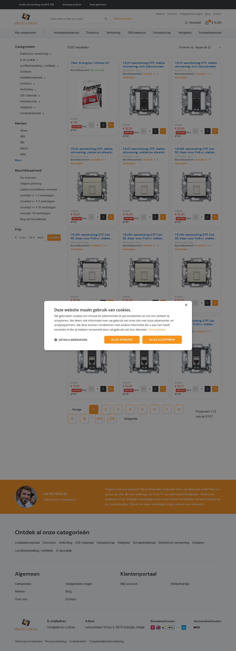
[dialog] (118, 325)
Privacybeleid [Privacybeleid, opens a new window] (156, 329)
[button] (70, 340)
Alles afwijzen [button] (121, 339)
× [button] (186, 305)
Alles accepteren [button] (162, 339)
